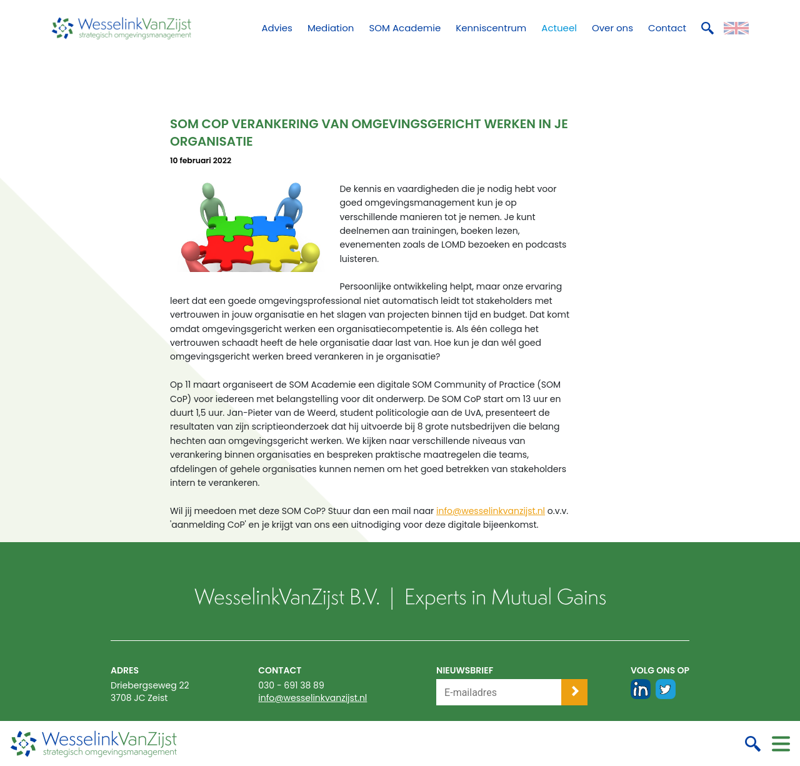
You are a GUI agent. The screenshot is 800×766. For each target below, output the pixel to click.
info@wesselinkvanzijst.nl (490, 511)
